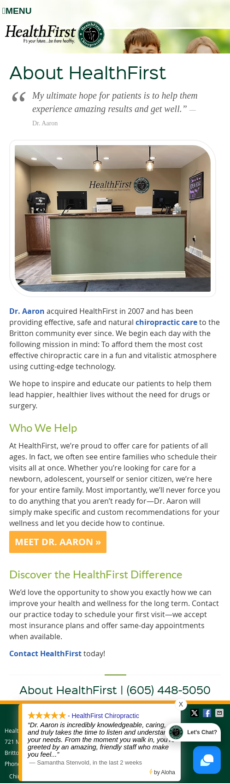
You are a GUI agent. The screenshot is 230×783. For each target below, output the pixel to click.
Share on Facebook (208, 713)
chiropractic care (166, 322)
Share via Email (220, 713)
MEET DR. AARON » (58, 542)
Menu (17, 11)
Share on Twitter (195, 713)
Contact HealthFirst (45, 653)
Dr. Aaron (27, 311)
